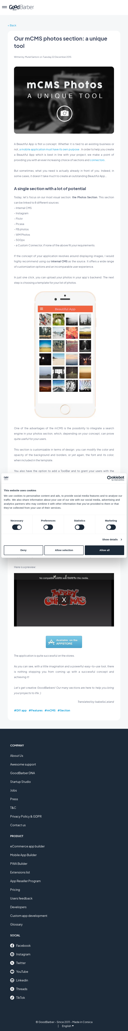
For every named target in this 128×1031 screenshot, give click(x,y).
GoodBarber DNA (22, 773)
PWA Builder (18, 863)
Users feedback (21, 898)
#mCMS (50, 710)
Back (13, 25)
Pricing (15, 889)
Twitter (18, 963)
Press (14, 799)
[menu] (4, 7)
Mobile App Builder (23, 855)
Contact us (18, 825)
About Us (16, 755)
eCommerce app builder (27, 846)
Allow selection (64, 550)
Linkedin (19, 980)
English (68, 1026)
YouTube (19, 972)
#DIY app (20, 710)
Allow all (105, 550)
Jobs (13, 790)
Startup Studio (20, 782)
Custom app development (28, 916)
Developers (18, 907)
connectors (97, 160)
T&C (13, 808)
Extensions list (20, 872)
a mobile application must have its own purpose (49, 149)
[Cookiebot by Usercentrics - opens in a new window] (109, 478)
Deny (23, 550)
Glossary (16, 924)
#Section (64, 710)
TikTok (17, 998)
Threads (18, 989)
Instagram (20, 954)
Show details (110, 539)
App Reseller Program (25, 881)
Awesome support (23, 764)
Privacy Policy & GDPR (26, 816)
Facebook (20, 946)
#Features (35, 710)
